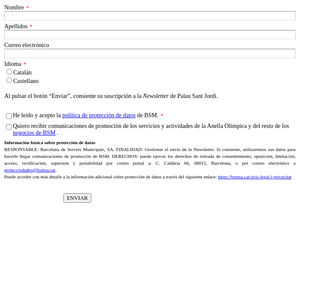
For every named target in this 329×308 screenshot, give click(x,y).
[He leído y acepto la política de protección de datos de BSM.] (9, 116)
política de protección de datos (98, 115)
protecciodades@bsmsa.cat (29, 169)
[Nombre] (150, 16)
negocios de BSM (34, 133)
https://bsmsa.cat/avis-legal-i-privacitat (254, 176)
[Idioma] (9, 71)
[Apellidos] (150, 34)
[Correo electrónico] (150, 53)
